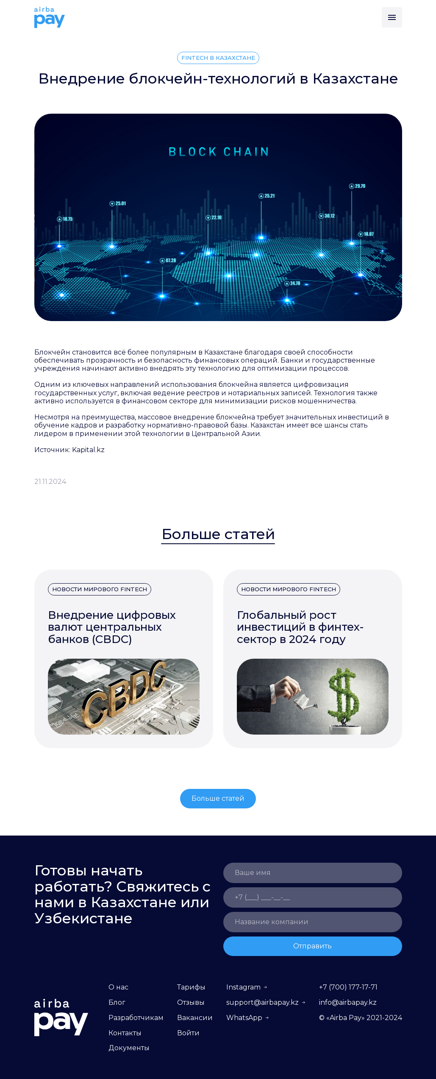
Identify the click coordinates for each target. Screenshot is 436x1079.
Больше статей (218, 798)
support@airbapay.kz (262, 1002)
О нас (118, 987)
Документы (129, 1048)
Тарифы (191, 987)
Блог (116, 1002)
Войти (188, 1033)
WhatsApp (244, 1018)
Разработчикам (136, 1018)
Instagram (243, 987)
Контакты (125, 1033)
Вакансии (195, 1018)
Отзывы (191, 1002)
